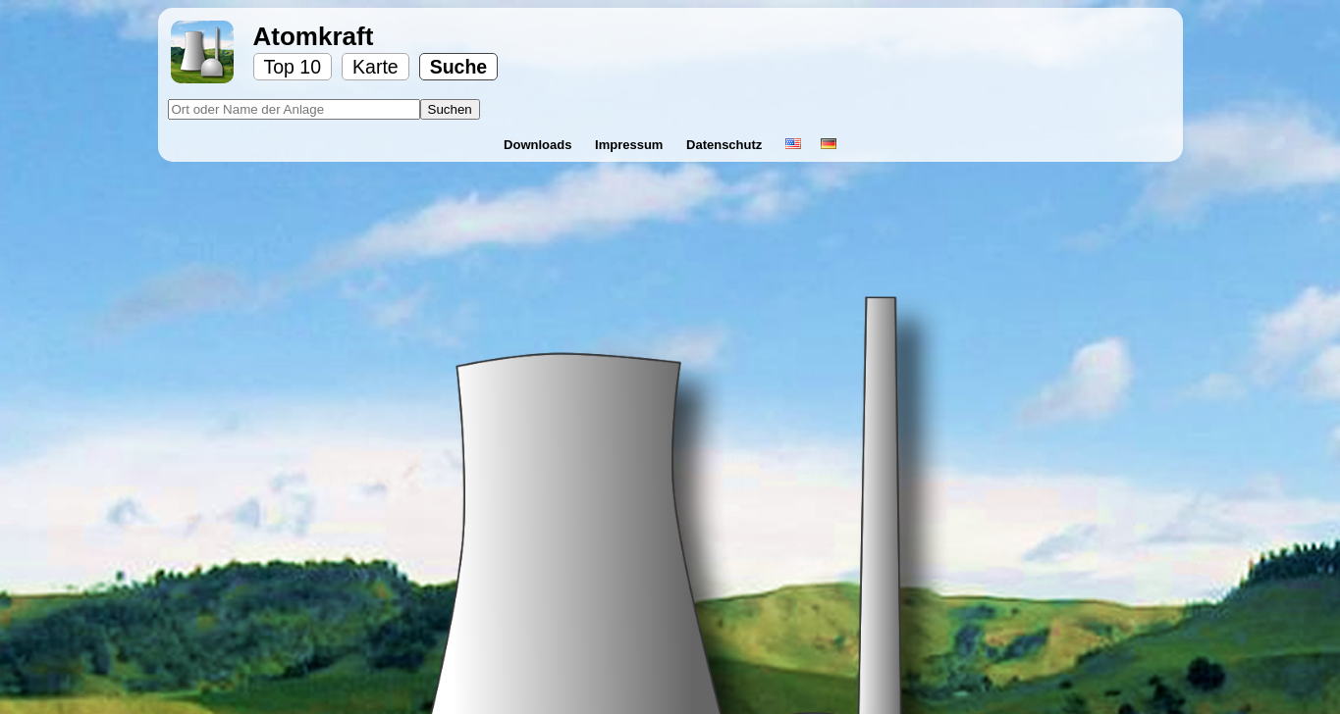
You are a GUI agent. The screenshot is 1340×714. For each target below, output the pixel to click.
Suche (459, 66)
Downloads (539, 144)
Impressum (631, 144)
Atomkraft (313, 36)
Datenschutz (726, 144)
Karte (375, 66)
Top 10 (293, 66)
